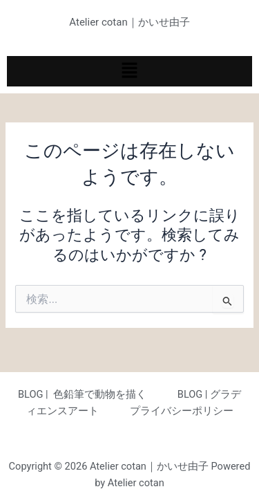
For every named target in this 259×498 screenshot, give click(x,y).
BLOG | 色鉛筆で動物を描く (82, 394)
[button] (129, 71)
